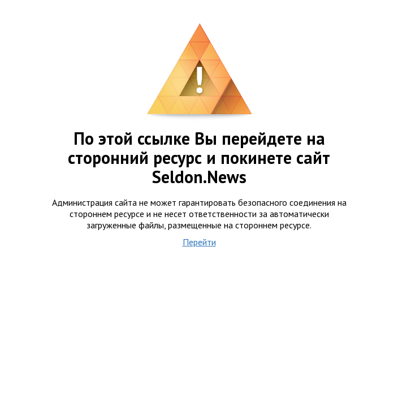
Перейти (199, 242)
